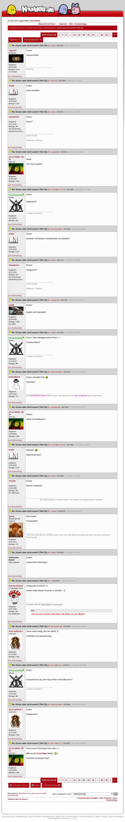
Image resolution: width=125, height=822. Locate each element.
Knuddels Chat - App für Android (28, 816)
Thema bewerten (33, 40)
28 (102, 35)
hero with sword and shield (36, 793)
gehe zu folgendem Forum (62, 794)
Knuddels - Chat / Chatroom (101, 798)
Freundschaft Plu (87, 816)
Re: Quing (51, 45)
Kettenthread (49, 28)
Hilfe (71, 24)
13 (79, 35)
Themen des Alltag (34, 28)
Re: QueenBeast (53, 407)
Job (74, 818)
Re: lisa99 (51, 332)
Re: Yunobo (52, 511)
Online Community (115, 816)
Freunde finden (72, 816)
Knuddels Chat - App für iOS (54, 816)
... (70, 35)
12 (74, 35)
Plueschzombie (13, 795)
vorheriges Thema (19, 785)
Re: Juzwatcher (53, 152)
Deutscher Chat (8, 816)
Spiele (97, 816)
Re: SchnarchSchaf (54, 626)
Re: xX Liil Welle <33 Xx (56, 189)
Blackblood (23, 793)
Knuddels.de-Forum (17, 28)
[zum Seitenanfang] (15, 76)
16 (93, 35)
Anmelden (35, 21)
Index (35, 785)
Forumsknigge (80, 24)
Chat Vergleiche (54, 818)
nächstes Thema (51, 785)
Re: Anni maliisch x (54, 665)
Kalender (63, 24)
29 (106, 35)
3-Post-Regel (41, 753)
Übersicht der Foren (46, 24)
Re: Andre (51, 112)
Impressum (66, 818)
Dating (104, 816)
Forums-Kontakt (83, 798)
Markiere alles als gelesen (18, 799)
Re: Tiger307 (52, 81)
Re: (49, 581)
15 (88, 35)
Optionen (15, 40)
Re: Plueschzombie (54, 229)
